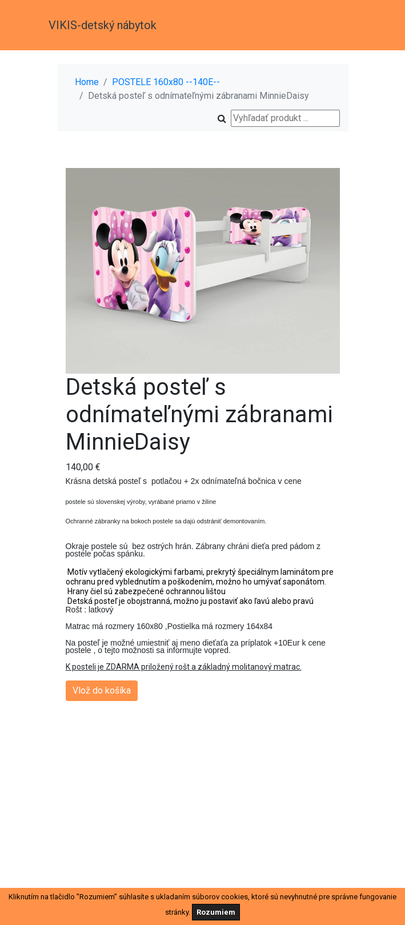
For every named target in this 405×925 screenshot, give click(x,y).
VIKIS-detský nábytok (103, 25)
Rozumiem (216, 912)
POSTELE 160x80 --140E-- (166, 82)
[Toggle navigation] (341, 25)
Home (87, 82)
